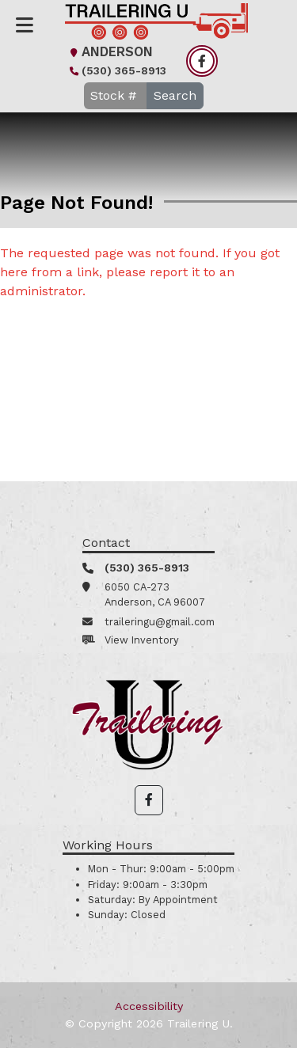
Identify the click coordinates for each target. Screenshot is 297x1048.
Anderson (109, 51)
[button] (149, 800)
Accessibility (149, 1006)
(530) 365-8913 (116, 70)
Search (175, 95)
